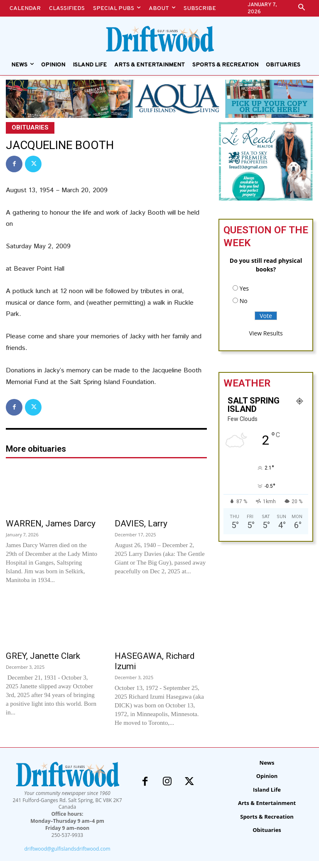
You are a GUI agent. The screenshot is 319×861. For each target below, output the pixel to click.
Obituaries (30, 128)
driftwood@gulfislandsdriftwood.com (67, 848)
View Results (265, 333)
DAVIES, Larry (141, 523)
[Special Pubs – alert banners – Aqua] (159, 98)
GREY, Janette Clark (43, 656)
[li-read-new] (265, 199)
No (244, 301)
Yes (244, 288)
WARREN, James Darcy (51, 523)
